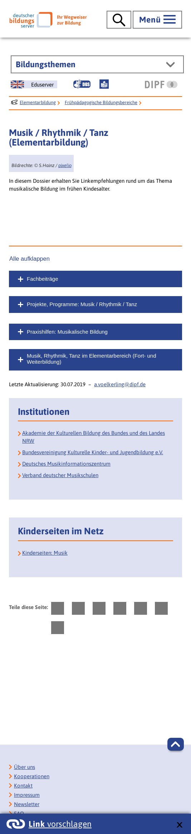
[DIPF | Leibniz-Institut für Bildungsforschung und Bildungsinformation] (161, 84)
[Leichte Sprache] (104, 84)
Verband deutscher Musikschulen (60, 475)
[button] (175, 744)
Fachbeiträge (42, 279)
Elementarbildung (38, 102)
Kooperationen (31, 776)
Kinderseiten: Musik (45, 553)
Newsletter (26, 804)
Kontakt (23, 786)
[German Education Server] (34, 84)
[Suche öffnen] (119, 20)
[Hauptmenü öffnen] (157, 20)
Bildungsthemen (45, 64)
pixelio (65, 165)
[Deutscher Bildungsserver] (48, 20)
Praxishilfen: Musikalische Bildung (67, 332)
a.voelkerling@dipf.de (120, 384)
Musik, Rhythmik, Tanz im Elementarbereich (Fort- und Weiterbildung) (91, 359)
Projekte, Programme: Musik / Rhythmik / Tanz (82, 304)
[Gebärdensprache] (81, 84)
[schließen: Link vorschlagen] (179, 825)
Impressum (27, 795)
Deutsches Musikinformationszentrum (66, 464)
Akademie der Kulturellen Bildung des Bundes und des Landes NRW (93, 437)
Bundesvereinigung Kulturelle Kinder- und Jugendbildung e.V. (92, 452)
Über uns (24, 767)
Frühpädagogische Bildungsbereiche (101, 102)
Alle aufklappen (29, 258)
